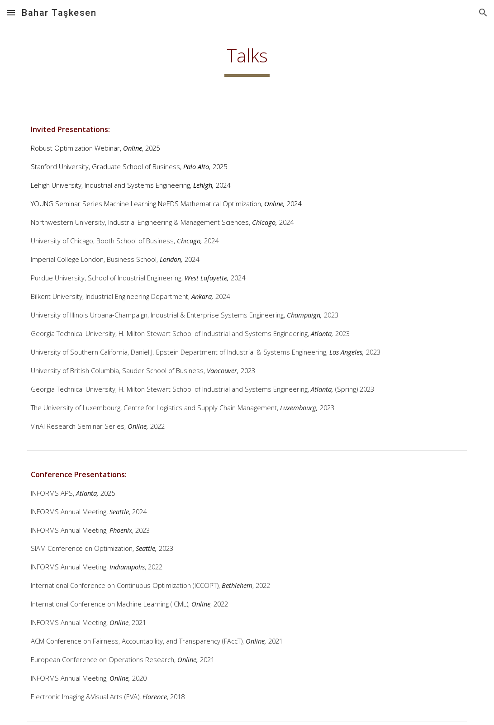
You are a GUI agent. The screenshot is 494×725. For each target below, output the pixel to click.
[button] (11, 12)
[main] (246, 59)
